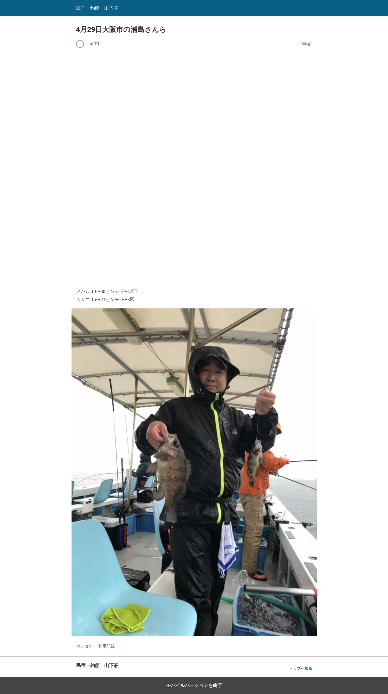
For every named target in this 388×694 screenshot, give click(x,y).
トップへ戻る (300, 668)
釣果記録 (106, 646)
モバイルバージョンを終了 (194, 685)
